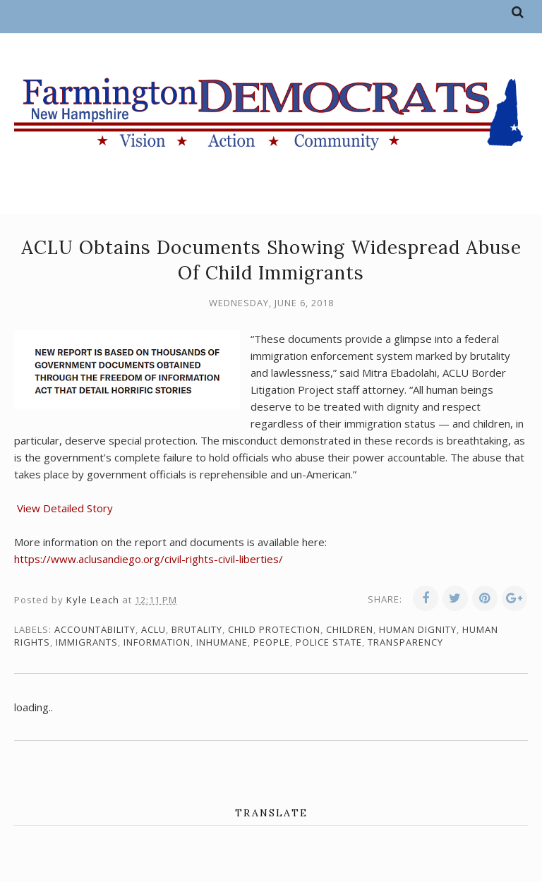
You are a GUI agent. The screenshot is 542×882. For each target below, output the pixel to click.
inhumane (222, 642)
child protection (274, 629)
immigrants (87, 642)
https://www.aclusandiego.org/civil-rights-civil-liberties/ (148, 559)
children (349, 629)
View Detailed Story (63, 508)
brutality (196, 629)
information (157, 642)
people (271, 642)
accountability (95, 629)
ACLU (153, 629)
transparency (405, 642)
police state (329, 642)
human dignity (418, 629)
